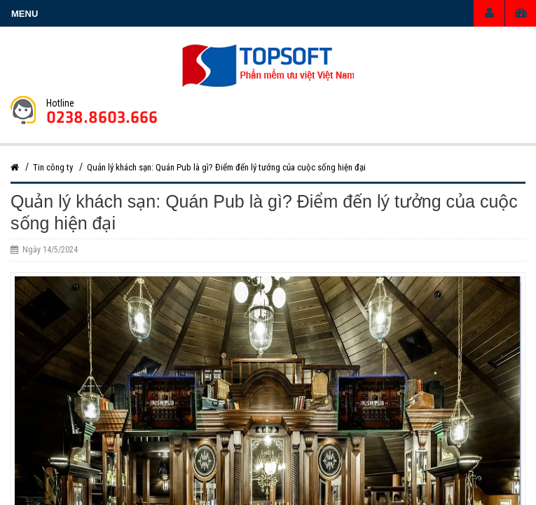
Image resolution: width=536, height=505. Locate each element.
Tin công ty (53, 167)
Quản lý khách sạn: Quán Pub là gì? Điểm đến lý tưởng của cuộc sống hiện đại (226, 167)
